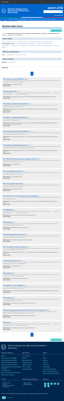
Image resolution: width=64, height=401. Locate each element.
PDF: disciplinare (7, 222)
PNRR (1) (4, 47)
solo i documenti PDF (21, 55)
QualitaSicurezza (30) (48, 42)
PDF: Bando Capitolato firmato (11, 261)
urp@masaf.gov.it (27, 383)
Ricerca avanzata (56, 30)
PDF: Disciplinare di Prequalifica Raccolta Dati (15, 145)
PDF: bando (6, 322)
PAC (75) (15, 42)
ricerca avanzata (58, 15)
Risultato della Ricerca (11, 21)
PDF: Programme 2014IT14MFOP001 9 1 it (14, 79)
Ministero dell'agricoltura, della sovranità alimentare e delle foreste (19, 10)
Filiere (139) (9, 42)
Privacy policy (10, 397)
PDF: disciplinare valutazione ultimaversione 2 (16, 104)
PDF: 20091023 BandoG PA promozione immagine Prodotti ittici (20, 159)
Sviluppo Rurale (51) (23, 42)
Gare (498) (32, 43)
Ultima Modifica (12, 62)
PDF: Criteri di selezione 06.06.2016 (12, 171)
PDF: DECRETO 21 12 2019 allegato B (13, 285)
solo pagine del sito (10, 55)
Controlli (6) (38, 45)
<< (13, 73)
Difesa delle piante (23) (47, 45)
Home (2, 21)
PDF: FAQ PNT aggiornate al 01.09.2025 (14, 234)
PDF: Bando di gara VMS (9, 91)
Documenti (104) (48, 43)
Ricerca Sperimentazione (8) (22, 43)
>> (51, 73)
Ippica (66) (31, 45)
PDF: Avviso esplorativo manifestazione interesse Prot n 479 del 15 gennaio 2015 (25, 310)
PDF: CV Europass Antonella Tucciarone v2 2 (15, 247)
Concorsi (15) (40, 43)
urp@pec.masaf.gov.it (28, 384)
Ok (3, 397)
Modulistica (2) (24, 45)
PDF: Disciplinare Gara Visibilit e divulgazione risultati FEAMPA (20, 196)
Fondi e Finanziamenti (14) (35, 42)
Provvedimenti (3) (15, 45)
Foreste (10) (57, 45)
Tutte (3, 42)
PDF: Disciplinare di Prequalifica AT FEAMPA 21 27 (16, 131)
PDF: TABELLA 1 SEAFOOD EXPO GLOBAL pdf (15, 117)
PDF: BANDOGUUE (8, 210)
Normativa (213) (6, 45)
